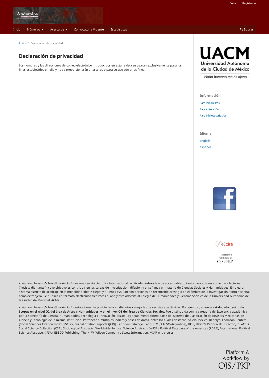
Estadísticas (119, 29)
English (205, 141)
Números (34, 29)
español (205, 147)
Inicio (16, 29)
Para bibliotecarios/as (213, 115)
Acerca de (57, 29)
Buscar (246, 29)
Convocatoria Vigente (89, 29)
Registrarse (249, 3)
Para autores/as (209, 109)
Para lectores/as (210, 103)
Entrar (233, 3)
